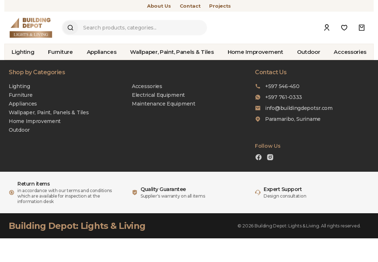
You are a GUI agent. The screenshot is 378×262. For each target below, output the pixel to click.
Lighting (23, 51)
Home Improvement (255, 51)
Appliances (102, 51)
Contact (190, 6)
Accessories (350, 51)
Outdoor (308, 51)
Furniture (60, 51)
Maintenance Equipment (163, 103)
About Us (159, 6)
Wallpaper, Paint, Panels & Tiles (172, 51)
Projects (220, 6)
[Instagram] (270, 158)
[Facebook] (258, 158)
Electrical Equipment (158, 95)
